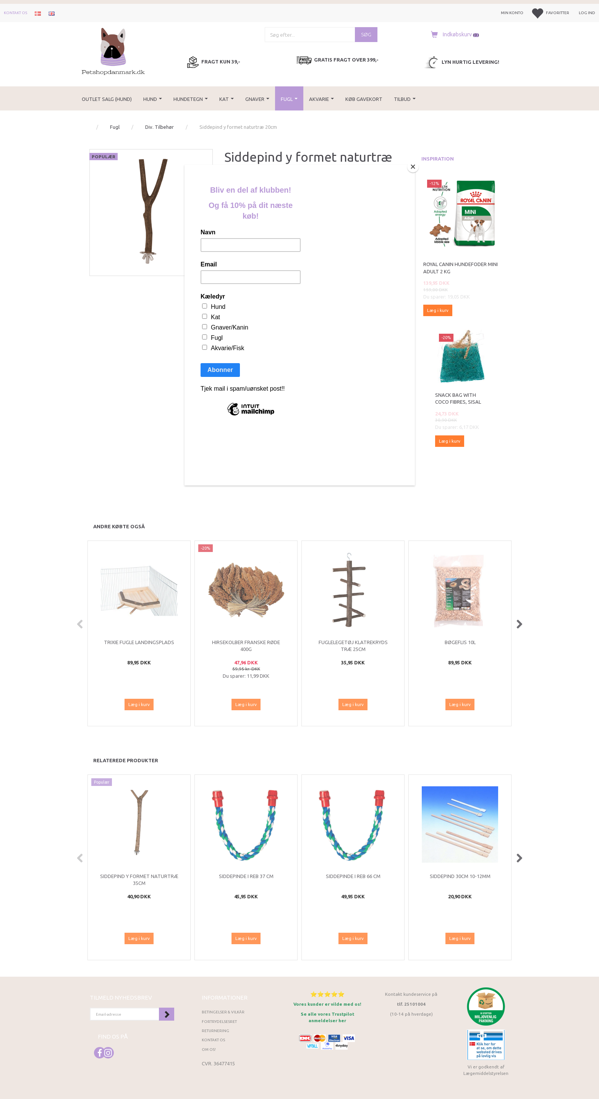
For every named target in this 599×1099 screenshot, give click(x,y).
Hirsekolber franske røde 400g (246, 646)
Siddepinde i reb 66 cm (353, 876)
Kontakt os (15, 13)
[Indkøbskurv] (453, 34)
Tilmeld (166, 1014)
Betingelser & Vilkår (223, 1012)
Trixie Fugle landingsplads (139, 642)
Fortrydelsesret (219, 1021)
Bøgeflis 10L (460, 642)
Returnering (215, 1031)
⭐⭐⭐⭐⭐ (327, 994)
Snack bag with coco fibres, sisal (458, 398)
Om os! (209, 1049)
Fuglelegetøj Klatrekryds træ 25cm (353, 646)
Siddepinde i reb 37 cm (246, 876)
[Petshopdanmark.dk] (113, 50)
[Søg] (366, 34)
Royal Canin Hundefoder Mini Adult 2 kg (460, 267)
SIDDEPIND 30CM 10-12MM (460, 876)
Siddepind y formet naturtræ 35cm (139, 879)
